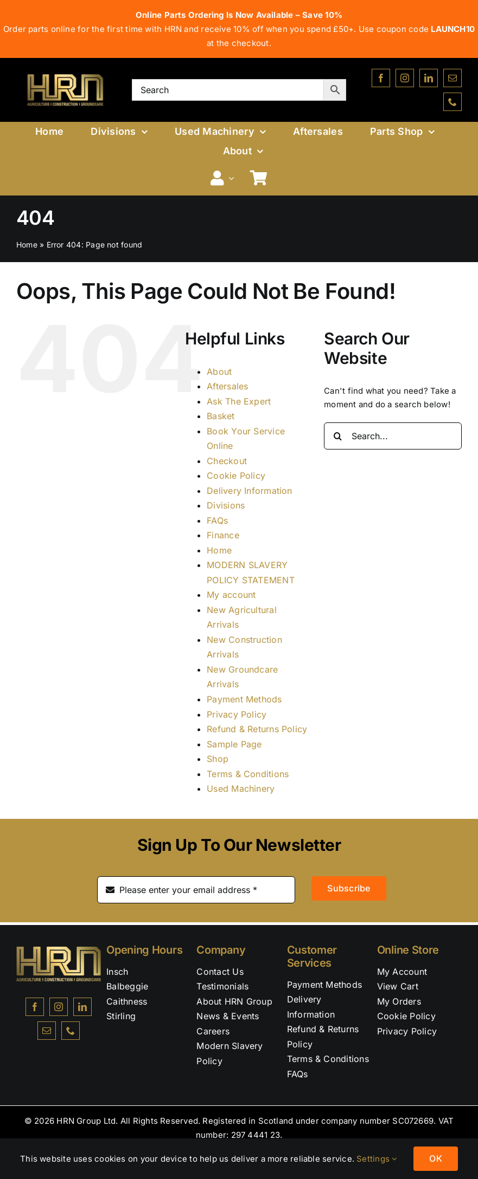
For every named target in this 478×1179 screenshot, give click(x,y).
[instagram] (405, 78)
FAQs (217, 520)
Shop (217, 758)
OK (435, 1158)
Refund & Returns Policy (257, 729)
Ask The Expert (239, 401)
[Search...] (393, 436)
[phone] (452, 102)
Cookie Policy (236, 475)
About (219, 371)
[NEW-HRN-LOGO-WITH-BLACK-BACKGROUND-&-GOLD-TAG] (65, 73)
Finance (223, 535)
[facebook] (381, 78)
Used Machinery (241, 788)
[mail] (452, 78)
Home (26, 244)
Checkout (227, 460)
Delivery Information (249, 490)
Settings (376, 1159)
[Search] (337, 436)
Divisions (226, 505)
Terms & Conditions (248, 773)
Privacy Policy (236, 714)
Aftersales (227, 386)
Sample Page (234, 744)
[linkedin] (428, 78)
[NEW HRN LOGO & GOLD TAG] (58, 951)
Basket (220, 416)
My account (231, 594)
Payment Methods (244, 699)
